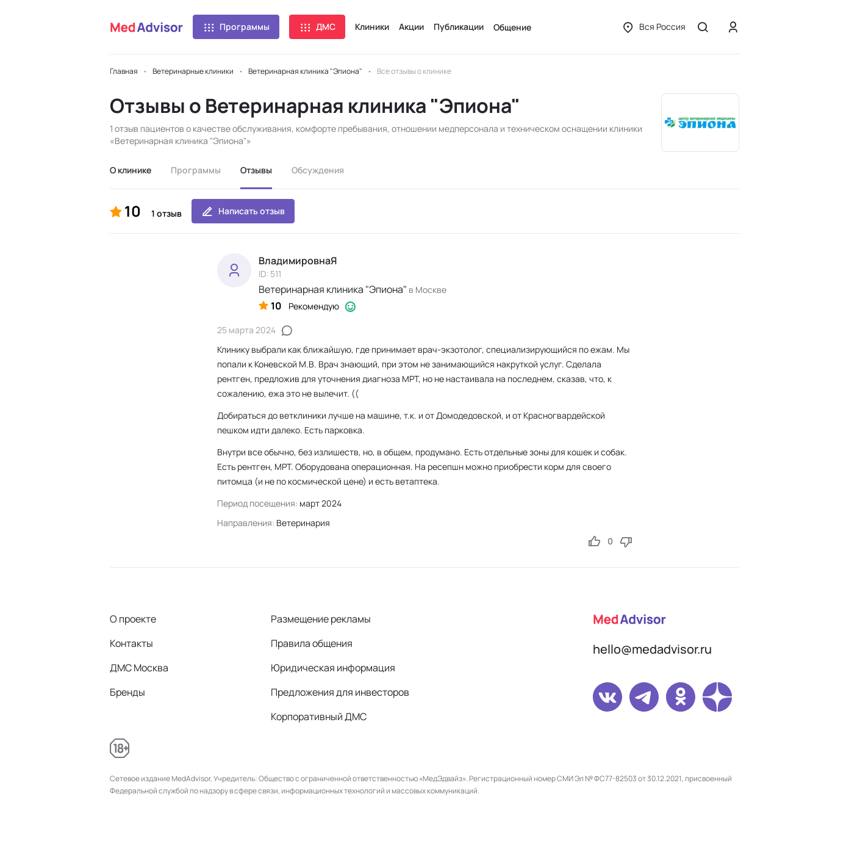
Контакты (131, 643)
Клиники (372, 26)
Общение (512, 27)
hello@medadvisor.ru (652, 649)
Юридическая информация (333, 667)
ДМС (317, 27)
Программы (236, 27)
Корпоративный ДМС (319, 716)
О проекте (133, 619)
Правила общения (312, 643)
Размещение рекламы (321, 619)
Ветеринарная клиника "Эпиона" (333, 289)
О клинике (130, 170)
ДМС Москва (139, 667)
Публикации (459, 26)
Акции (411, 26)
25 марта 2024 (246, 330)
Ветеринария (303, 523)
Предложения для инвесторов (340, 692)
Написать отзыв (243, 211)
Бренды (127, 692)
